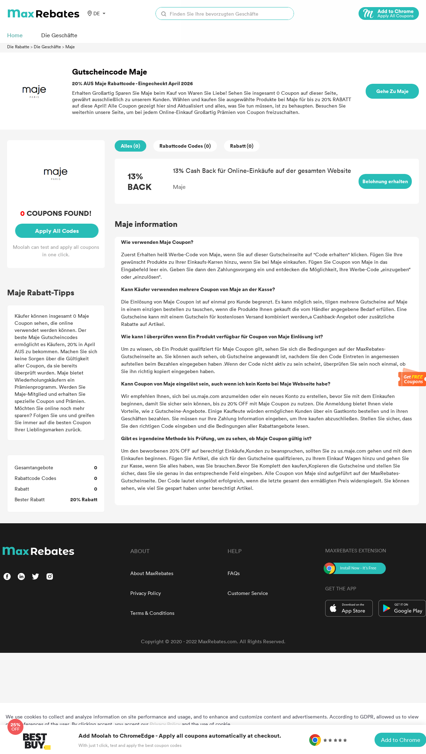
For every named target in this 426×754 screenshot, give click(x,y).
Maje (70, 46)
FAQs (234, 573)
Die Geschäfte (47, 46)
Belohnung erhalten (385, 181)
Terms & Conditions (152, 613)
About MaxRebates (151, 573)
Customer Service (248, 593)
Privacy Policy (145, 593)
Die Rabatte (18, 46)
